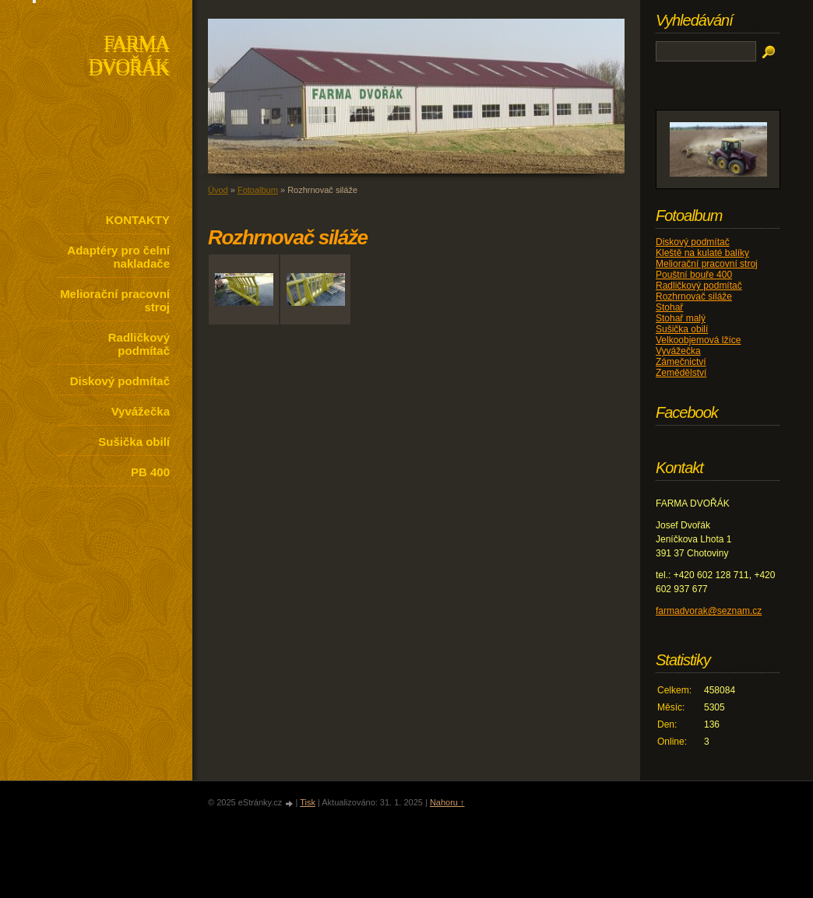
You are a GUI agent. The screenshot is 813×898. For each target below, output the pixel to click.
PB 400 (150, 472)
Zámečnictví (681, 361)
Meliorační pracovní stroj (115, 300)
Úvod (218, 190)
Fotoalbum (258, 190)
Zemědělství (681, 372)
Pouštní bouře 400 (694, 274)
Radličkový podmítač (139, 344)
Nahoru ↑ (447, 802)
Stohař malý (681, 318)
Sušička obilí (134, 441)
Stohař (669, 307)
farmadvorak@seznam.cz (709, 610)
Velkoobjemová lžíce (698, 340)
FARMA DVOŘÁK (129, 57)
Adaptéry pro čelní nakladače (118, 257)
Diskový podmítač (120, 381)
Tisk (307, 802)
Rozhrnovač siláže (694, 296)
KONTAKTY (138, 219)
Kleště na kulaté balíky (702, 252)
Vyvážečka (140, 411)
